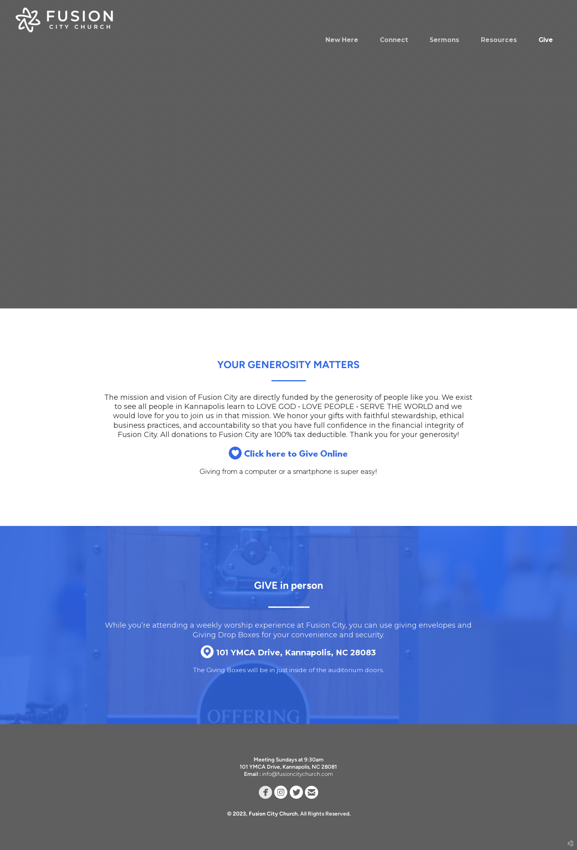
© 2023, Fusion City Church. (263, 813)
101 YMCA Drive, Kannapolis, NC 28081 (288, 766)
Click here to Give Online (288, 454)
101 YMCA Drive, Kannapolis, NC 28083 (288, 652)
